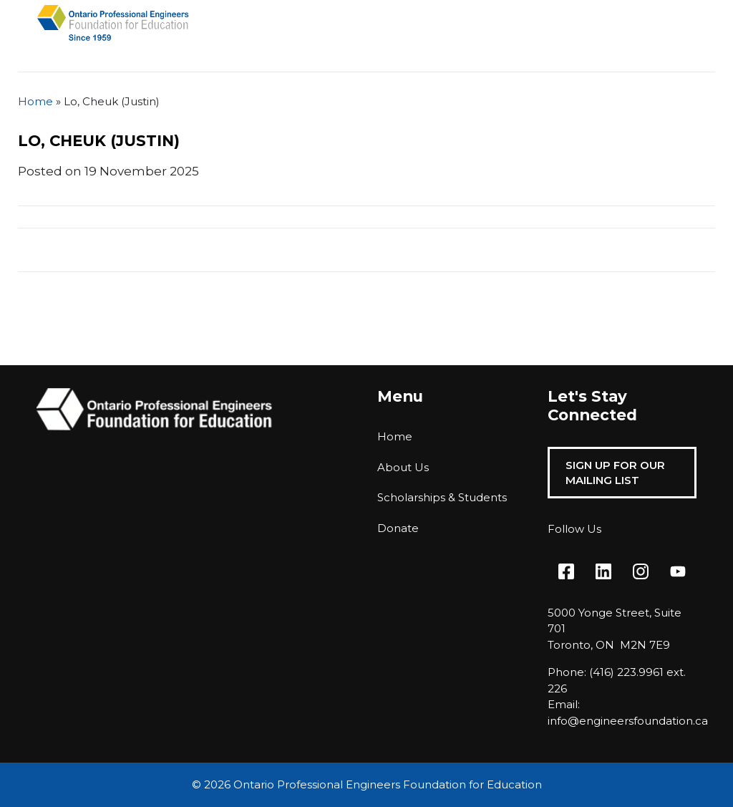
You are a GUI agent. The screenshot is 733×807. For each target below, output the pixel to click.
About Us (403, 467)
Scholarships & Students (442, 497)
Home (35, 101)
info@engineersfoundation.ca (628, 721)
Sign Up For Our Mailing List (615, 472)
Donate (398, 528)
